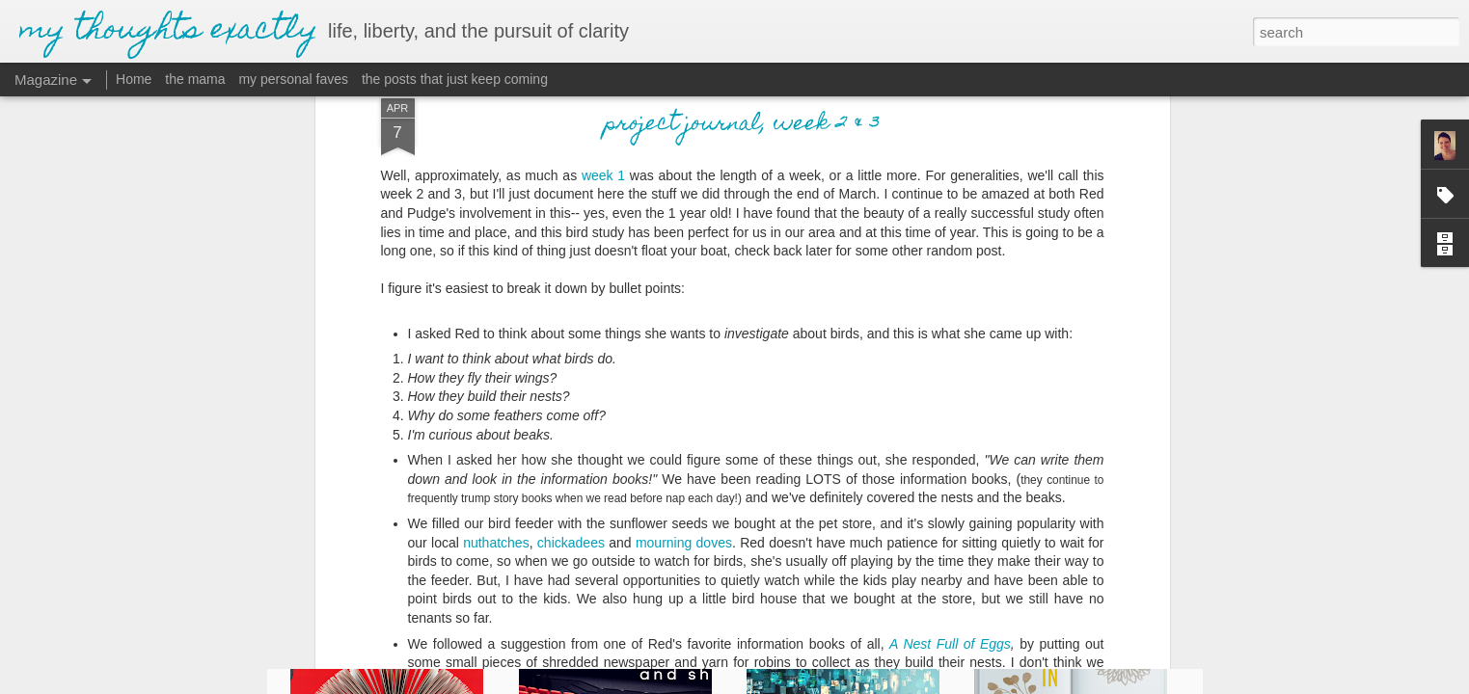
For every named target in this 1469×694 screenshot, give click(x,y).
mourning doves (684, 378)
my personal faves (293, 79)
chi (546, 378)
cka (565, 378)
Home (133, 79)
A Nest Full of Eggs (950, 479)
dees (590, 378)
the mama (195, 79)
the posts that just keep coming (455, 79)
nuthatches (496, 378)
